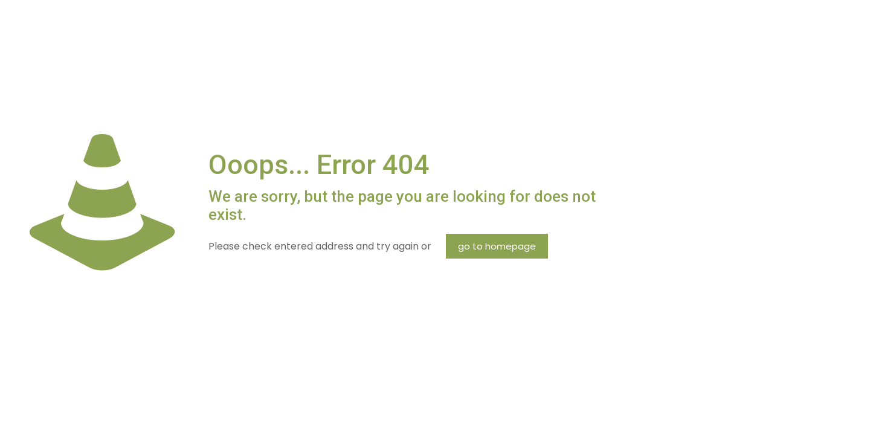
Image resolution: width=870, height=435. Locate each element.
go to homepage (497, 246)
